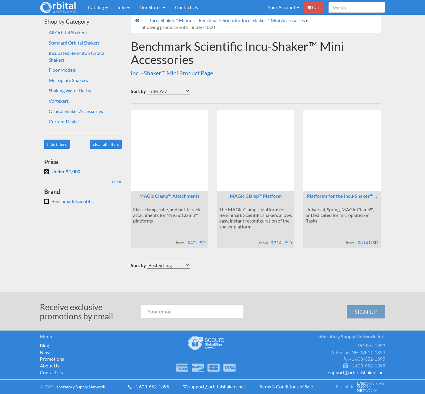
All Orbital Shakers (68, 32)
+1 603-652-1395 (151, 386)
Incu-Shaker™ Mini (169, 20)
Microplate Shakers (68, 80)
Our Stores (152, 7)
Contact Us (186, 7)
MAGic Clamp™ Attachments (169, 196)
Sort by (138, 91)
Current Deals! (64, 121)
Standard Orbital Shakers (74, 42)
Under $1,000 (62, 171)
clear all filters (106, 144)
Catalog (98, 7)
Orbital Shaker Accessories (76, 111)
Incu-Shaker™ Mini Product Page (172, 72)
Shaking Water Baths (70, 90)
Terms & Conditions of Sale (286, 386)
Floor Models (62, 70)
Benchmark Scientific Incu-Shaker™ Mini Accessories (252, 20)
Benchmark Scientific (69, 201)
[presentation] (296, 311)
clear (117, 181)
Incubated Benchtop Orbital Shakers (77, 56)
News (45, 352)
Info (123, 7)
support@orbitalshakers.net (216, 386)
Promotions (52, 359)
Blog (44, 345)
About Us (49, 365)
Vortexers (59, 101)
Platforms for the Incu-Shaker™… (342, 196)
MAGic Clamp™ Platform (256, 196)
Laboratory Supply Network (79, 386)
